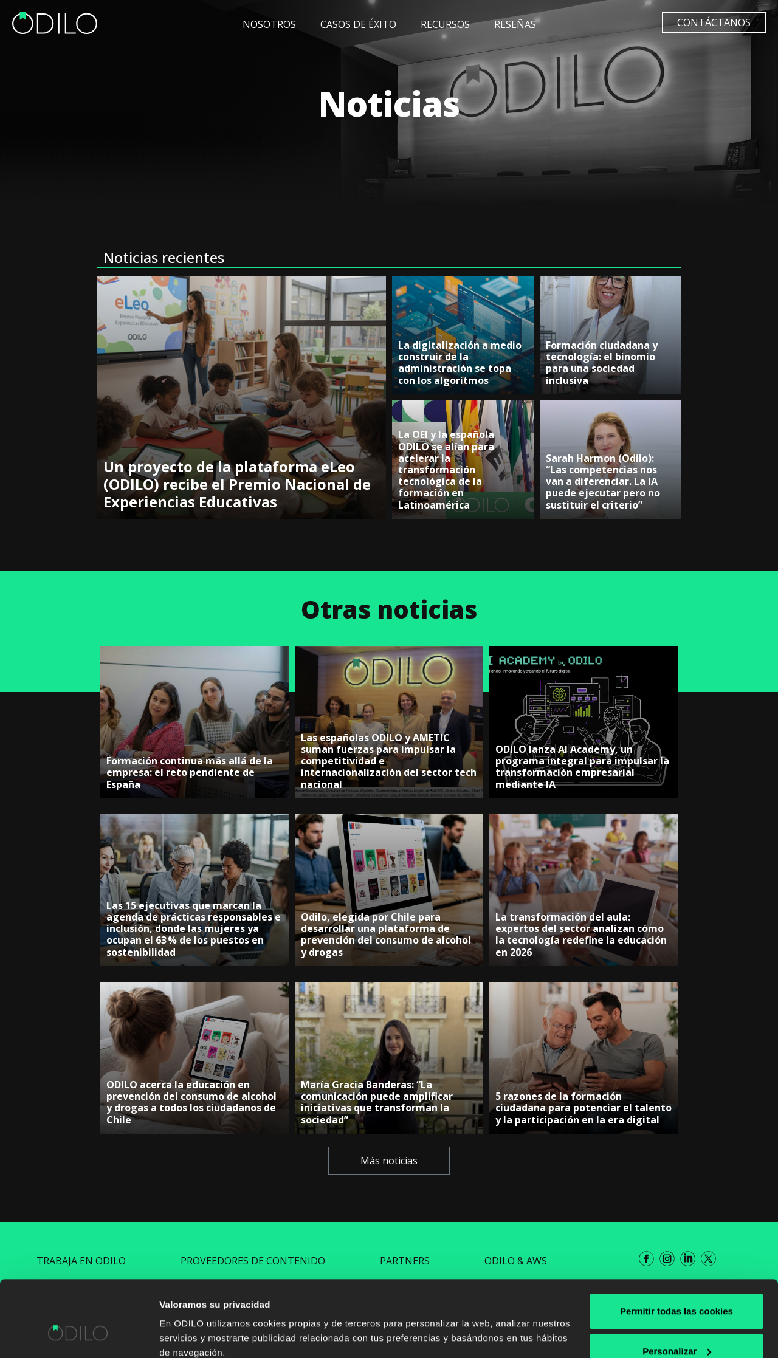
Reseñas (515, 24)
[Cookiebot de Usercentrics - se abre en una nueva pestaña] (79, 1334)
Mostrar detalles (194, 1320)
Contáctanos (714, 22)
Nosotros (269, 24)
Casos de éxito (358, 24)
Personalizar (676, 1286)
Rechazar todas (677, 1325)
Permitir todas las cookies (676, 1246)
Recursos (445, 24)
